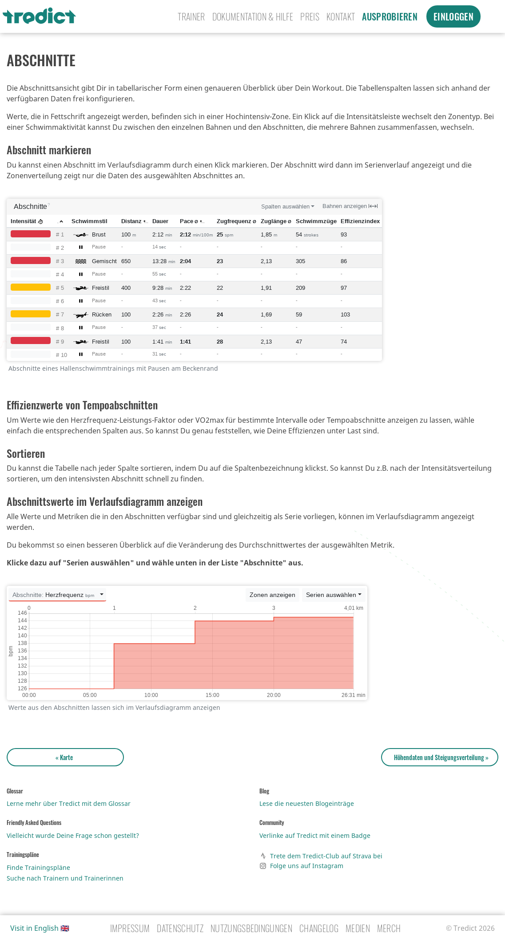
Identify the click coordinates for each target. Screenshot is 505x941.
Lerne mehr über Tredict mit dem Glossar (69, 803)
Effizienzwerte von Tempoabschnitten (82, 404)
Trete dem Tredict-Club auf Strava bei (320, 856)
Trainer (191, 16)
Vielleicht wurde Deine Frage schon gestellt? (73, 835)
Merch (389, 928)
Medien (358, 928)
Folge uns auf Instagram (301, 866)
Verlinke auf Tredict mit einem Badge (314, 835)
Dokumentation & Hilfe (253, 16)
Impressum (130, 928)
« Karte (66, 757)
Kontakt (340, 16)
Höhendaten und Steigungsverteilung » (440, 757)
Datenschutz (180, 928)
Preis (309, 16)
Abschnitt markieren (49, 149)
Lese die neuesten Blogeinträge (306, 803)
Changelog (318, 928)
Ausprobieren (390, 16)
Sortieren (26, 453)
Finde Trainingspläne (38, 867)
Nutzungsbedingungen (251, 928)
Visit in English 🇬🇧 (39, 928)
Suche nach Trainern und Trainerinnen (65, 878)
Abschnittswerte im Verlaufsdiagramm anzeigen (105, 501)
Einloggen (453, 16)
